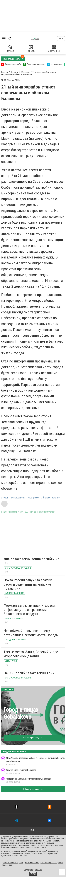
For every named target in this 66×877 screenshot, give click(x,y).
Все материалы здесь (33, 737)
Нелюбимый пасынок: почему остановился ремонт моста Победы (31, 633)
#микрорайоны (18, 497)
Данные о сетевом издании (12, 863)
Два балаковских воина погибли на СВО (31, 561)
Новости (31, 48)
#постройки (33, 497)
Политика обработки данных (52, 863)
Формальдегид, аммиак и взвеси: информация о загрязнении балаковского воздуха (30, 609)
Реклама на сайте (32, 863)
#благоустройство (50, 497)
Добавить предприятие (33, 789)
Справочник (54, 48)
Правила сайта (7, 865)
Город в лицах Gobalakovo (21, 713)
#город (4, 497)
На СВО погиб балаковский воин (29, 673)
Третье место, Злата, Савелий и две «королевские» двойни (31, 654)
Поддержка (28, 870)
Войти (61, 38)
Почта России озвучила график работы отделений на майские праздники (28, 584)
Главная (10, 48)
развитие (38, 870)
